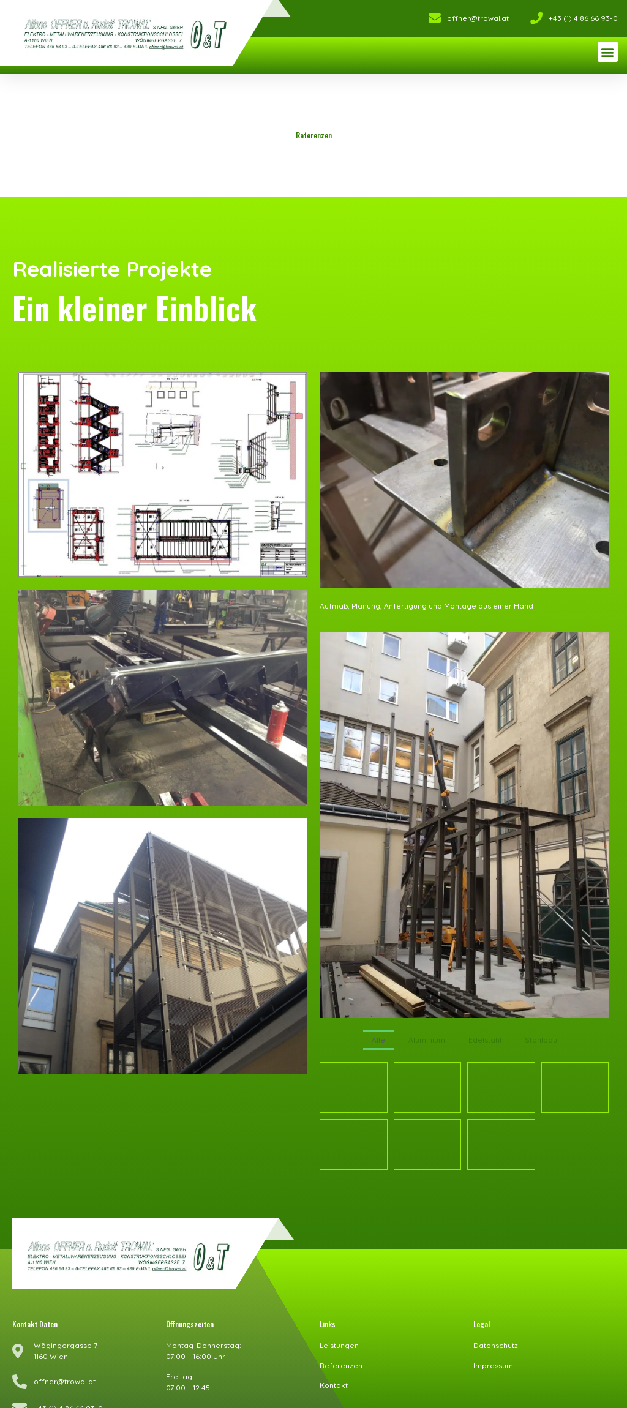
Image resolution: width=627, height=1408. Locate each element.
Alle (378, 1039)
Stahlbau (541, 1039)
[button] (608, 52)
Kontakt (334, 1382)
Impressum (493, 1363)
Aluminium (426, 1039)
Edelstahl (484, 1039)
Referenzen (341, 1363)
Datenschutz (495, 1342)
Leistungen (339, 1342)
